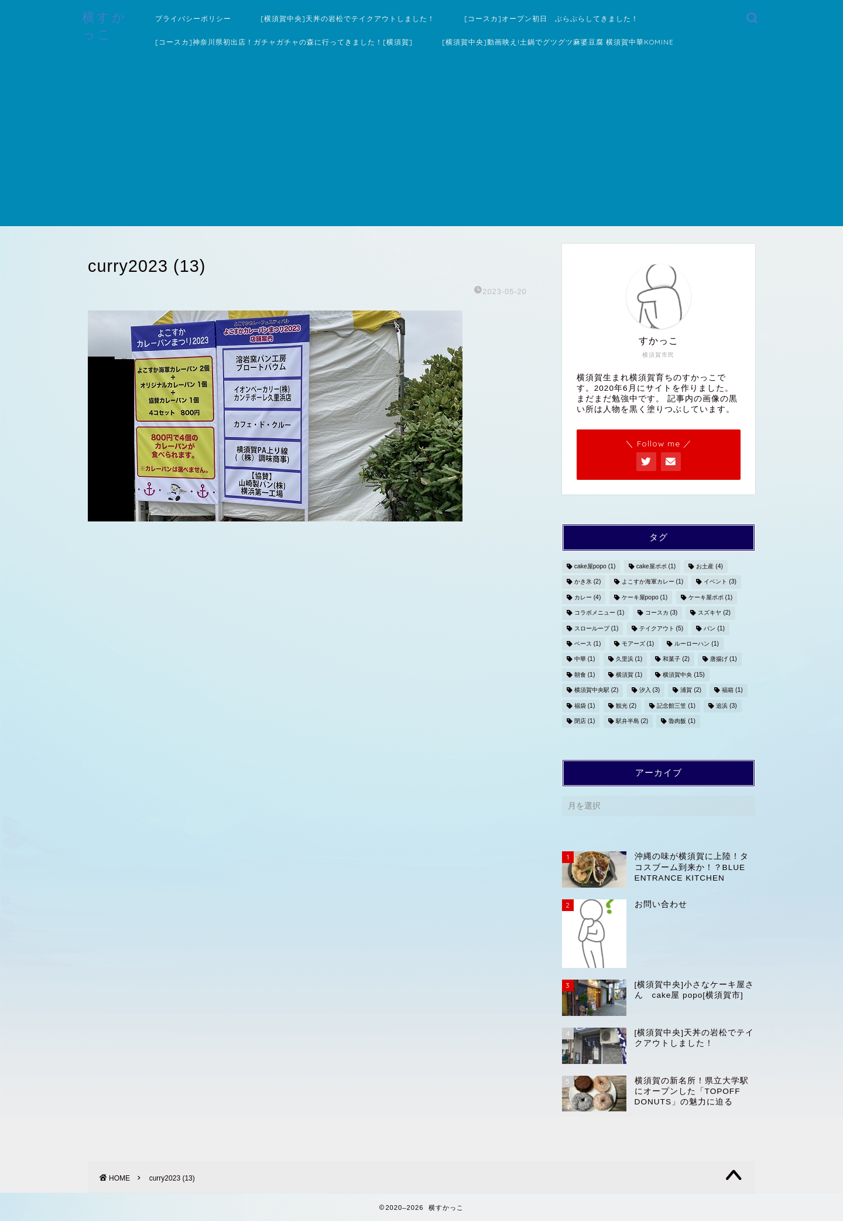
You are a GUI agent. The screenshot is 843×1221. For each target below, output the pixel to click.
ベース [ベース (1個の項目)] (587, 643)
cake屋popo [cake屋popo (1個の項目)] (595, 566)
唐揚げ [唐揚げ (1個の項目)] (723, 659)
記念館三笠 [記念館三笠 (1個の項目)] (676, 705)
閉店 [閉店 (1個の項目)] (584, 721)
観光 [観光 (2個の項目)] (626, 705)
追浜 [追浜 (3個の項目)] (726, 705)
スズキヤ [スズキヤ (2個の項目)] (714, 613)
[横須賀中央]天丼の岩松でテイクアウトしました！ (348, 18)
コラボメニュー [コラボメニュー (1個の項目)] (599, 613)
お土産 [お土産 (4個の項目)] (709, 566)
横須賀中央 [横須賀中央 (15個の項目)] (683, 674)
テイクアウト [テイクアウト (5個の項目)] (661, 628)
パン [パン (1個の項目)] (714, 628)
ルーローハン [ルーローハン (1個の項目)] (696, 643)
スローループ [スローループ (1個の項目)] (596, 628)
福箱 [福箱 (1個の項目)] (732, 690)
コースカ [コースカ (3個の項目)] (661, 613)
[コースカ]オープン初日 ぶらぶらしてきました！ (551, 18)
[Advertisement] (421, 144)
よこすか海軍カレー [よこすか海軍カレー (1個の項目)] (653, 582)
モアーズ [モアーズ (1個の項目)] (638, 643)
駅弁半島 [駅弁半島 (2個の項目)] (632, 721)
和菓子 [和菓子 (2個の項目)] (676, 659)
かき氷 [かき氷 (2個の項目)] (587, 582)
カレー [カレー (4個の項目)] (587, 597)
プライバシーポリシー (193, 18)
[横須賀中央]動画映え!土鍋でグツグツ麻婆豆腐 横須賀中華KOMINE (558, 41)
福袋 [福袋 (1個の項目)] (584, 705)
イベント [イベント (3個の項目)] (720, 582)
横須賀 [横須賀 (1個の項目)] (629, 674)
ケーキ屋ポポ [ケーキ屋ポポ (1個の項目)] (710, 597)
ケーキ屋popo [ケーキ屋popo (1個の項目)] (645, 597)
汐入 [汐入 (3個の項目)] (649, 690)
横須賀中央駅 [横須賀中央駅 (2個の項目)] (596, 690)
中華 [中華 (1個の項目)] (584, 659)
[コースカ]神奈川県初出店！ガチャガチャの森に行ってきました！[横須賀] (284, 41)
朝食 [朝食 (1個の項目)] (584, 674)
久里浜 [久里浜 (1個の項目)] (629, 659)
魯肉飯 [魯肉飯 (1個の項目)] (682, 721)
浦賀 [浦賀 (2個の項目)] (690, 690)
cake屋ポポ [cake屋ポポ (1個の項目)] (656, 566)
